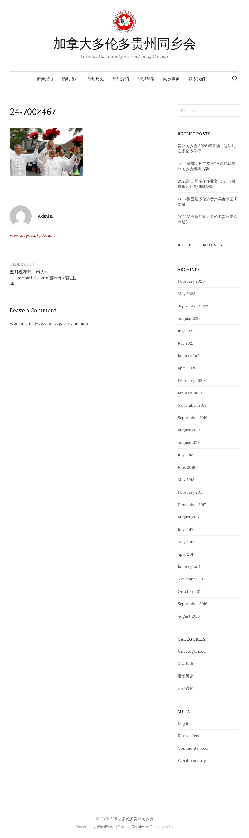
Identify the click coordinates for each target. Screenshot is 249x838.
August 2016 (189, 616)
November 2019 (192, 405)
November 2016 (192, 578)
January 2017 (189, 566)
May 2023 (186, 293)
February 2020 (191, 380)
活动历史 (95, 78)
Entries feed (189, 735)
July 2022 (186, 330)
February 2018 (191, 492)
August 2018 (189, 442)
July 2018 (185, 454)
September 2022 (193, 306)
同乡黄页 (171, 78)
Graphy (137, 826)
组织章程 (146, 78)
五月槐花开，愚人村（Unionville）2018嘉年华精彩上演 (43, 278)
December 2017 (192, 504)
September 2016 (192, 603)
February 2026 (191, 281)
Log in (183, 723)
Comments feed (193, 748)
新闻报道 (45, 78)
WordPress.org (192, 760)
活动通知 (70, 78)
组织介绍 (121, 78)
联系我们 (196, 78)
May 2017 (186, 541)
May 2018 (186, 479)
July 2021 (185, 343)
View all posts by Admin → (35, 235)
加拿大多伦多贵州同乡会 (124, 44)
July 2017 (185, 529)
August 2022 (189, 318)
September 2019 (192, 417)
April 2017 (186, 554)
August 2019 (189, 430)
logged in (44, 324)
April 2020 (187, 368)
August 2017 (188, 517)
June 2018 (186, 467)
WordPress (106, 826)
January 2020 (190, 392)
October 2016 (190, 591)
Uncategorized (192, 651)
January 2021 (189, 355)
